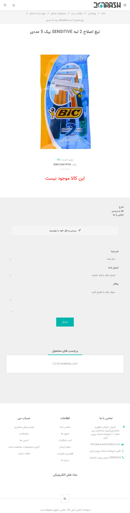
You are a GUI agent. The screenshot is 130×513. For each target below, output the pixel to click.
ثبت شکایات (65, 440)
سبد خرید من (13, 5)
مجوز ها (65, 434)
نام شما (114, 252)
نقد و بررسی (118, 211)
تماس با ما (118, 215)
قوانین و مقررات (65, 453)
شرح (121, 207)
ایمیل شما (113, 268)
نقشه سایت (24, 453)
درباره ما (65, 460)
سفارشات (24, 434)
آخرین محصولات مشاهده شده (24, 447)
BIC (59, 159)
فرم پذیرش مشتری (24, 427)
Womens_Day (69, 364)
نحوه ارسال (65, 447)
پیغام (115, 284)
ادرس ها (24, 440)
